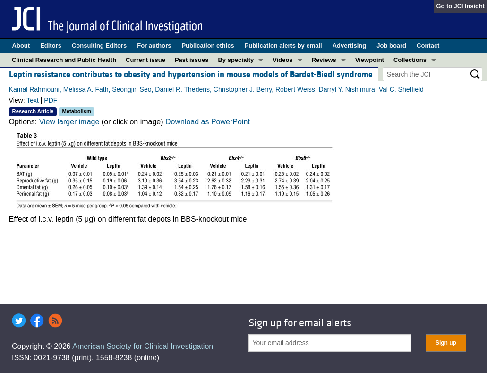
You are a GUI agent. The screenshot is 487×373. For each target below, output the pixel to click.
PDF (50, 100)
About (21, 45)
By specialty (236, 59)
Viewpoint (369, 59)
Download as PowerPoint (207, 122)
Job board (391, 45)
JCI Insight (469, 5)
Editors (50, 45)
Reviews (324, 59)
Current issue (145, 59)
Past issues (192, 59)
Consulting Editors (99, 45)
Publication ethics (207, 45)
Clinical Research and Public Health (64, 59)
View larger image (69, 122)
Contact (428, 45)
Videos (282, 59)
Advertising (350, 45)
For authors (154, 45)
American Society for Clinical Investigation (142, 346)
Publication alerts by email (283, 45)
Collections (410, 59)
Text (32, 100)
